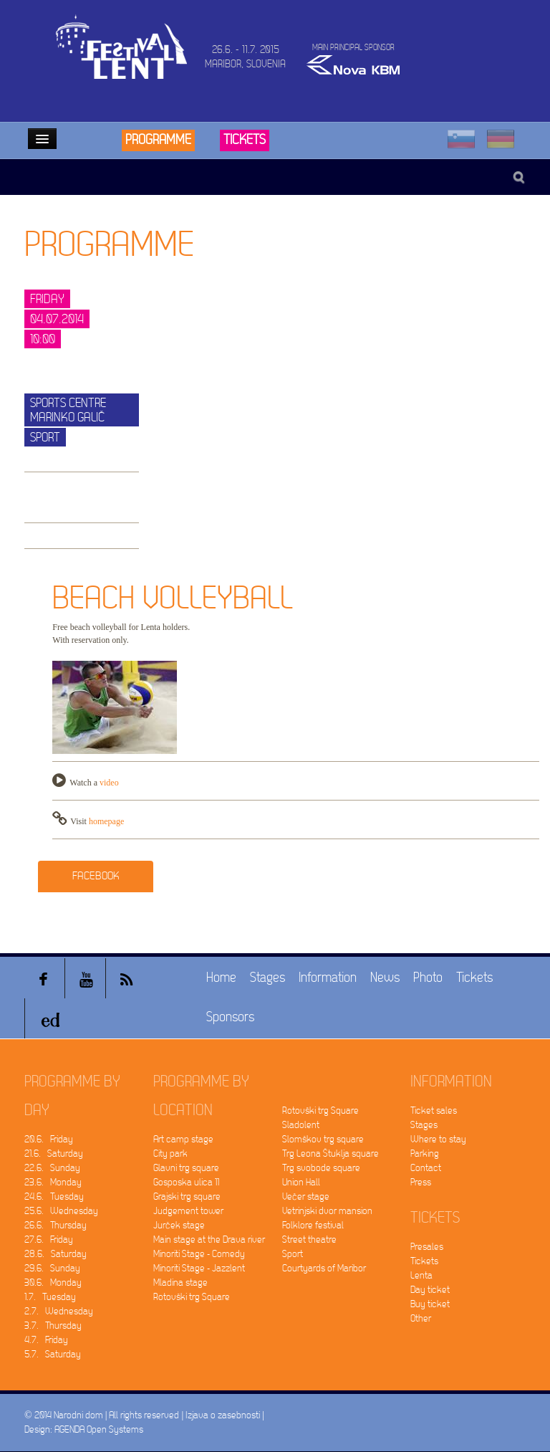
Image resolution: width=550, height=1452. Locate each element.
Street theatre (309, 1239)
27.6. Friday (48, 1239)
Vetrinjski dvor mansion (327, 1210)
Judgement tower (188, 1210)
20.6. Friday (48, 1139)
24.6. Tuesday (54, 1196)
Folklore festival (313, 1225)
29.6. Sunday (52, 1268)
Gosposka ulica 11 (186, 1182)
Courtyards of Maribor (324, 1268)
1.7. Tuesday (50, 1296)
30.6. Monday (53, 1282)
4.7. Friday (46, 1339)
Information (328, 977)
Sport (292, 1253)
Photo (428, 977)
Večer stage (305, 1196)
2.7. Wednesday (58, 1311)
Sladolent (300, 1124)
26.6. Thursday (55, 1225)
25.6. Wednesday (61, 1210)
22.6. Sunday (52, 1167)
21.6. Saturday (53, 1153)
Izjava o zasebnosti (222, 1415)
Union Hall (301, 1182)
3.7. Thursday (53, 1325)
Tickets (244, 140)
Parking (424, 1153)
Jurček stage (179, 1225)
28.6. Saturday (55, 1253)
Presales (426, 1246)
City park (170, 1153)
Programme (158, 140)
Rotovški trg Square (191, 1296)
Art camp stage (183, 1139)
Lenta (421, 1275)
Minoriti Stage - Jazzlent (199, 1268)
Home (221, 977)
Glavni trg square (186, 1167)
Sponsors (230, 1017)
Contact (425, 1167)
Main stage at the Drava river (209, 1239)
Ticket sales (433, 1110)
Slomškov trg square (323, 1139)
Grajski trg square (187, 1196)
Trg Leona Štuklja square (330, 1153)
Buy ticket (430, 1304)
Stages (267, 977)
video (109, 783)
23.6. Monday (53, 1182)
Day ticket (430, 1289)
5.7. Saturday (52, 1354)
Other (420, 1318)
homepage (106, 821)
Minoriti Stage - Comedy (199, 1253)
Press (420, 1182)
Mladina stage (180, 1282)
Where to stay (438, 1139)
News (385, 977)
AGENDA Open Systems (98, 1429)
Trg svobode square (321, 1167)
